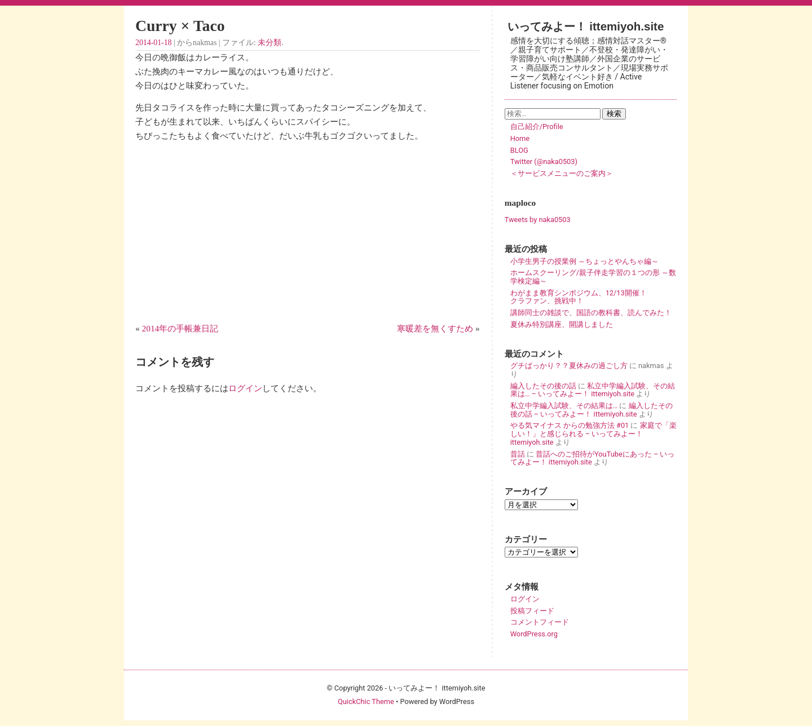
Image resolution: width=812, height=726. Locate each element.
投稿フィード (532, 611)
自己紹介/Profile (536, 126)
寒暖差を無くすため (435, 328)
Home (519, 138)
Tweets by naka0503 (538, 219)
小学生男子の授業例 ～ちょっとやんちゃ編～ (584, 261)
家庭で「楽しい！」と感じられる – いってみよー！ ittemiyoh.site (593, 433)
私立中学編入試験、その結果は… (564, 405)
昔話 (517, 454)
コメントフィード (539, 622)
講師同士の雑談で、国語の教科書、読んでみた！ (591, 312)
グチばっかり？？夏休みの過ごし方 (569, 365)
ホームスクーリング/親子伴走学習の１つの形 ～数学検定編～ (593, 276)
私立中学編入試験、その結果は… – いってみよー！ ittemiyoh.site (592, 390)
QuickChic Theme (366, 701)
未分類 (269, 42)
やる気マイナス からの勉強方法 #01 (569, 425)
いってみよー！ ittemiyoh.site (586, 26)
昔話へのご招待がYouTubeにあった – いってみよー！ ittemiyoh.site (592, 458)
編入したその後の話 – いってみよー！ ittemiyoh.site (591, 409)
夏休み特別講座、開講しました (561, 324)
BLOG (519, 150)
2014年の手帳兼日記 (180, 328)
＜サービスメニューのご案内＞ (561, 173)
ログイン (245, 388)
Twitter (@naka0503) (543, 161)
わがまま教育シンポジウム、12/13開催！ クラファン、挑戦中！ (593, 297)
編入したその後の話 (543, 386)
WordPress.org (534, 634)
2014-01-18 (153, 42)
